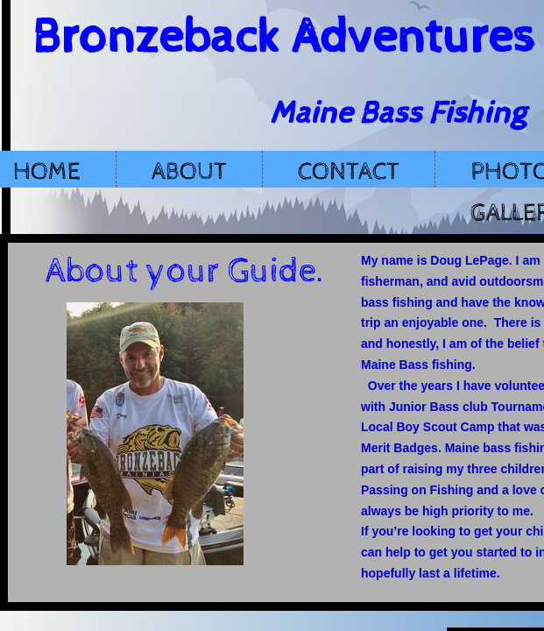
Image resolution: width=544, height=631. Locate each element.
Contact (348, 172)
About (189, 172)
